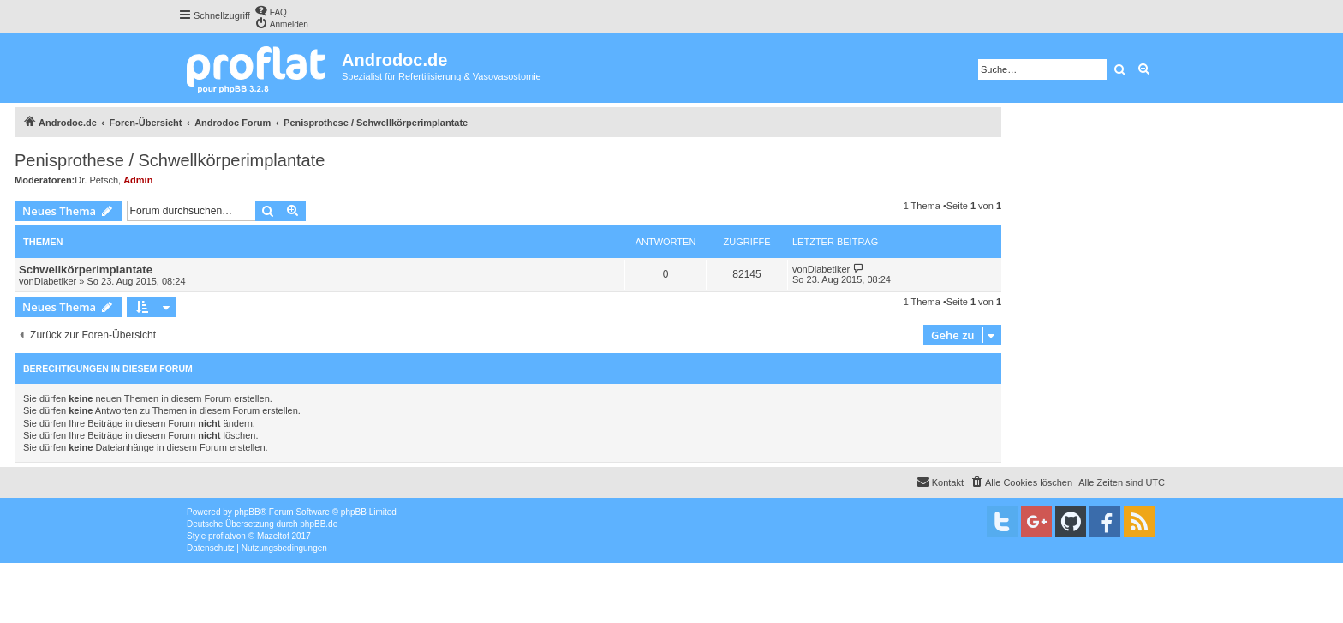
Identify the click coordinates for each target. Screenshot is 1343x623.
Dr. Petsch (96, 180)
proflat (220, 536)
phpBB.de (318, 524)
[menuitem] (270, 10)
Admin (137, 180)
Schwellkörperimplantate (85, 269)
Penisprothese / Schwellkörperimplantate (170, 160)
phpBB (247, 512)
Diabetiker (55, 281)
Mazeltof (273, 536)
